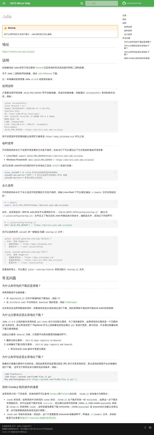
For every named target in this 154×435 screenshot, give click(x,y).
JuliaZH (56, 165)
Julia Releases (45, 73)
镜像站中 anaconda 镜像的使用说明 (37, 418)
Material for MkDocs (19, 432)
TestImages (71, 302)
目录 (124, 15)
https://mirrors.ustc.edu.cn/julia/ (18, 51)
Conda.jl (54, 393)
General (39, 67)
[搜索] (101, 3)
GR (58, 298)
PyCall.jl (65, 393)
